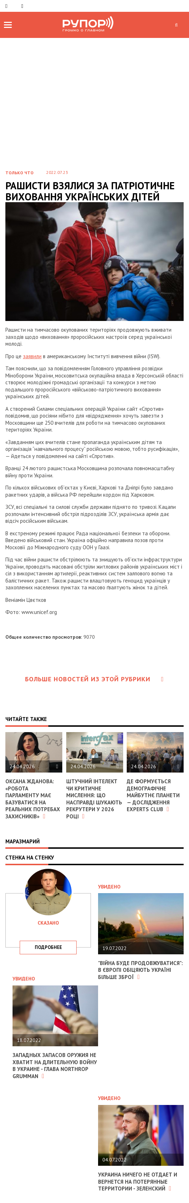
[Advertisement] (94, 109)
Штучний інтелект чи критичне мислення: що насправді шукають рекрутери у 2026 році (94, 799)
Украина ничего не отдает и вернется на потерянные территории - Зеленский (137, 1181)
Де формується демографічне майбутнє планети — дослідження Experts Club (153, 795)
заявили (32, 356)
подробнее (48, 947)
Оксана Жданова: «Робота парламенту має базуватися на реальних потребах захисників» (32, 799)
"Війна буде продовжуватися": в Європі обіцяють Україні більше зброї (140, 970)
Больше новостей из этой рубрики (94, 679)
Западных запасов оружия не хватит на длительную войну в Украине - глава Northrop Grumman (55, 1066)
